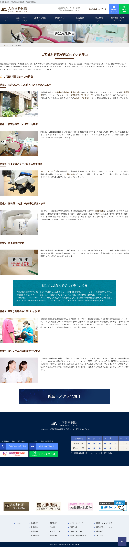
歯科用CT (99, 211)
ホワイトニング (85, 95)
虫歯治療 (34, 523)
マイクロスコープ (47, 171)
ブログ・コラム (76, 531)
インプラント (86, 98)
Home (18, 523)
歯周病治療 (75, 92)
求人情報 (99, 535)
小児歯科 (34, 527)
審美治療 (74, 95)
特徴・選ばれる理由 (78, 535)
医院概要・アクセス (104, 527)
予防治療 (53, 523)
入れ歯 (76, 98)
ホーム (6, 45)
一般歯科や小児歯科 (61, 92)
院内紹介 (99, 531)
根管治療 (70, 174)
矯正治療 (73, 527)
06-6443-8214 (97, 9)
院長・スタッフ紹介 (104, 523)
